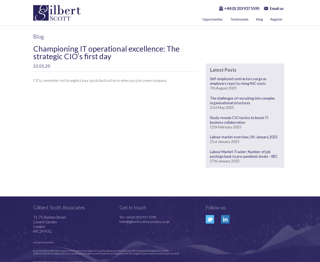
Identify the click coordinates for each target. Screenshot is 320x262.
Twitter (210, 219)
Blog (259, 19)
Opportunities (212, 19)
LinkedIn (225, 219)
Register (276, 19)
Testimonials (239, 19)
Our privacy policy (43, 242)
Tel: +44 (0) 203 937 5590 (137, 217)
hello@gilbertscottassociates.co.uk (144, 221)
